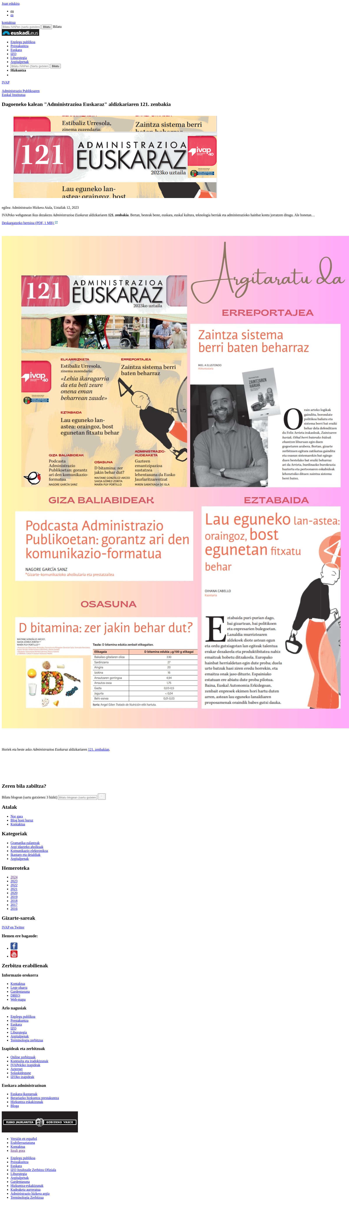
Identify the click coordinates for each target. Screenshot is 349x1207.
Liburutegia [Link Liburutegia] (19, 1032)
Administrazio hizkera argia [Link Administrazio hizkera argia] (30, 1193)
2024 (14, 877)
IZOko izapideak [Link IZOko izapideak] (22, 1077)
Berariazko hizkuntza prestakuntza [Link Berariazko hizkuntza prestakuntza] (35, 1098)
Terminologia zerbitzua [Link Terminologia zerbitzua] (27, 1040)
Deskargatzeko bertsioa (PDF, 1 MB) (30, 223)
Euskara (16, 50)
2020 (14, 893)
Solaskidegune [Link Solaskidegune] (21, 1073)
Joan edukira (10, 3)
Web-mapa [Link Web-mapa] (18, 999)
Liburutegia (19, 58)
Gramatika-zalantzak (25, 843)
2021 (14, 889)
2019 (14, 897)
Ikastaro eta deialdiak (25, 855)
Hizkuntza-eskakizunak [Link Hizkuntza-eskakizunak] (27, 1185)
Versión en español (24, 1139)
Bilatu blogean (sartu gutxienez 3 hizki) (29, 797)
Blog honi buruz (22, 820)
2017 (14, 905)
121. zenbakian (98, 749)
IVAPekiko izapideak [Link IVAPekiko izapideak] (25, 1065)
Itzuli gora (18, 1150)
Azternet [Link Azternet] (17, 1069)
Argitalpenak (20, 62)
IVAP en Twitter (13, 927)
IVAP (5, 82)
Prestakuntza (19, 46)
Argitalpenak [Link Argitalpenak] (20, 1036)
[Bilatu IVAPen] (21, 27)
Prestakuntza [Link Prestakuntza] (19, 1020)
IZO (13, 54)
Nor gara (17, 816)
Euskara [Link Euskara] (16, 1024)
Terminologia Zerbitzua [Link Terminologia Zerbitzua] (27, 1197)
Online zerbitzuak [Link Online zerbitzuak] (23, 1057)
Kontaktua (18, 824)
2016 (14, 909)
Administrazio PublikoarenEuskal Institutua (21, 93)
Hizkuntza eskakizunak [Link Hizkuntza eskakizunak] (27, 1102)
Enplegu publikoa (23, 42)
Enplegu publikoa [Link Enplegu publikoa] (23, 1016)
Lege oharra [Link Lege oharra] (19, 987)
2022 (14, 885)
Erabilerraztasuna (23, 1143)
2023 (14, 881)
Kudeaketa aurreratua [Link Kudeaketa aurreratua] (25, 1189)
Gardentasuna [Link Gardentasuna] (20, 991)
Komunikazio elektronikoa (29, 851)
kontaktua (9, 22)
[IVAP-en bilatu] (30, 66)
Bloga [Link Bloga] (15, 1106)
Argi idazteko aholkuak (27, 847)
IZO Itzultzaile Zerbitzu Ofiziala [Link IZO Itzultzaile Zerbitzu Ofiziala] (33, 1170)
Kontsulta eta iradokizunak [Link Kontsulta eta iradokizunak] (29, 1061)
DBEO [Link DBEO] (15, 995)
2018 (14, 901)
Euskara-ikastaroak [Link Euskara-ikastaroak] (24, 1094)
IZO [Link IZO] (13, 1028)
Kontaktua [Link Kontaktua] (18, 984)
